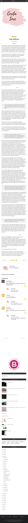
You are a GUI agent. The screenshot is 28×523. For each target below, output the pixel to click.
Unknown (8, 295)
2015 (4, 493)
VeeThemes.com (20, 520)
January (5, 457)
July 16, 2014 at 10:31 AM (10, 296)
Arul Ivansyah (9, 281)
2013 (4, 454)
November (5, 489)
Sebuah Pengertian (10, 424)
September (5, 485)
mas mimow (8, 307)
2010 (4, 449)
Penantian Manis (5, 478)
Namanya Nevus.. (10, 382)
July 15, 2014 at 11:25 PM (10, 282)
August (5, 483)
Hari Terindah (4, 413)
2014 (4, 456)
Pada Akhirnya (5, 469)
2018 (4, 498)
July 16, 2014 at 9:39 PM (14, 290)
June (4, 466)
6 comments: (24, 260)
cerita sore (13, 288)
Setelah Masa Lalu (10, 418)
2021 (4, 504)
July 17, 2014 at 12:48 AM (10, 309)
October (5, 487)
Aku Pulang (9, 430)
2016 (4, 495)
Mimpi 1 (4, 481)
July (4, 468)
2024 (4, 509)
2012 (4, 452)
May (4, 464)
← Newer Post (5, 338)
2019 (4, 500)
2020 (4, 502)
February (5, 459)
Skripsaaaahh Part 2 (6, 471)
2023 (4, 507)
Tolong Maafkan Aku (6, 475)
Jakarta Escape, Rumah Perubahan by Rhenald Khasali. (16, 388)
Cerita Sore (12, 520)
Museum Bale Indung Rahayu (12, 394)
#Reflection (14, 36)
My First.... (5, 472)
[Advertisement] (14, 348)
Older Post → (23, 338)
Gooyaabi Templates (16, 521)
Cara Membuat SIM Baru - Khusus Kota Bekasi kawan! (16, 407)
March (5, 461)
